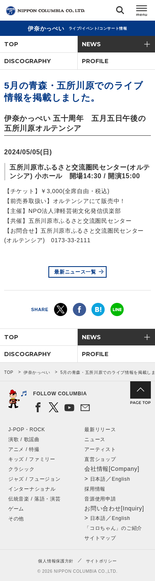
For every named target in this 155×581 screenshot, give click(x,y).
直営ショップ (100, 459)
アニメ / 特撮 (24, 449)
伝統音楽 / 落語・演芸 (34, 499)
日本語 (98, 479)
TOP (11, 44)
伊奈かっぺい (37, 372)
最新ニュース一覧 (75, 272)
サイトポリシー (101, 561)
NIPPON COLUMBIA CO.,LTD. (45, 10)
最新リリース (100, 429)
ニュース (94, 439)
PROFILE (95, 61)
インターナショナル (31, 489)
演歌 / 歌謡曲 (24, 439)
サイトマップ (100, 538)
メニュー (141, 12)
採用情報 (94, 489)
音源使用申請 (100, 499)
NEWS (91, 44)
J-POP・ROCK (26, 429)
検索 (120, 12)
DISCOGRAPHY (27, 61)
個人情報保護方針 (56, 561)
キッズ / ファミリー (31, 459)
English (121, 479)
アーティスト (100, 449)
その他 (16, 519)
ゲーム (16, 509)
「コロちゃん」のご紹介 (113, 528)
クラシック (21, 469)
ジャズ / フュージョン (34, 479)
